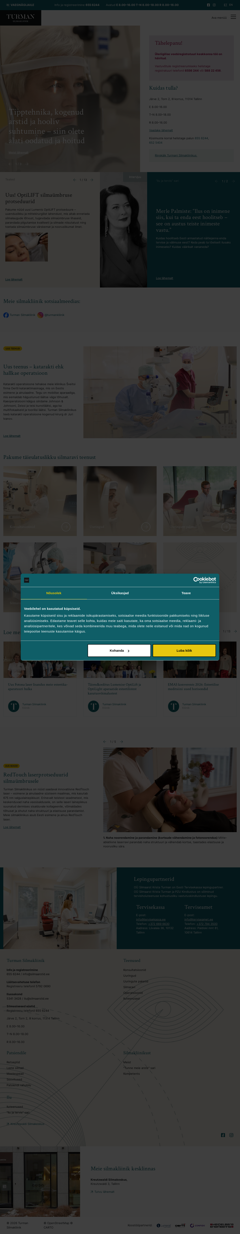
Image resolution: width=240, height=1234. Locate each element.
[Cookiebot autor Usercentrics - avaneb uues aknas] (196, 580)
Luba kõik (184, 650)
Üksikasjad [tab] (120, 593)
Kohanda (119, 650)
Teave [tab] (186, 593)
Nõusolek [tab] (53, 593)
